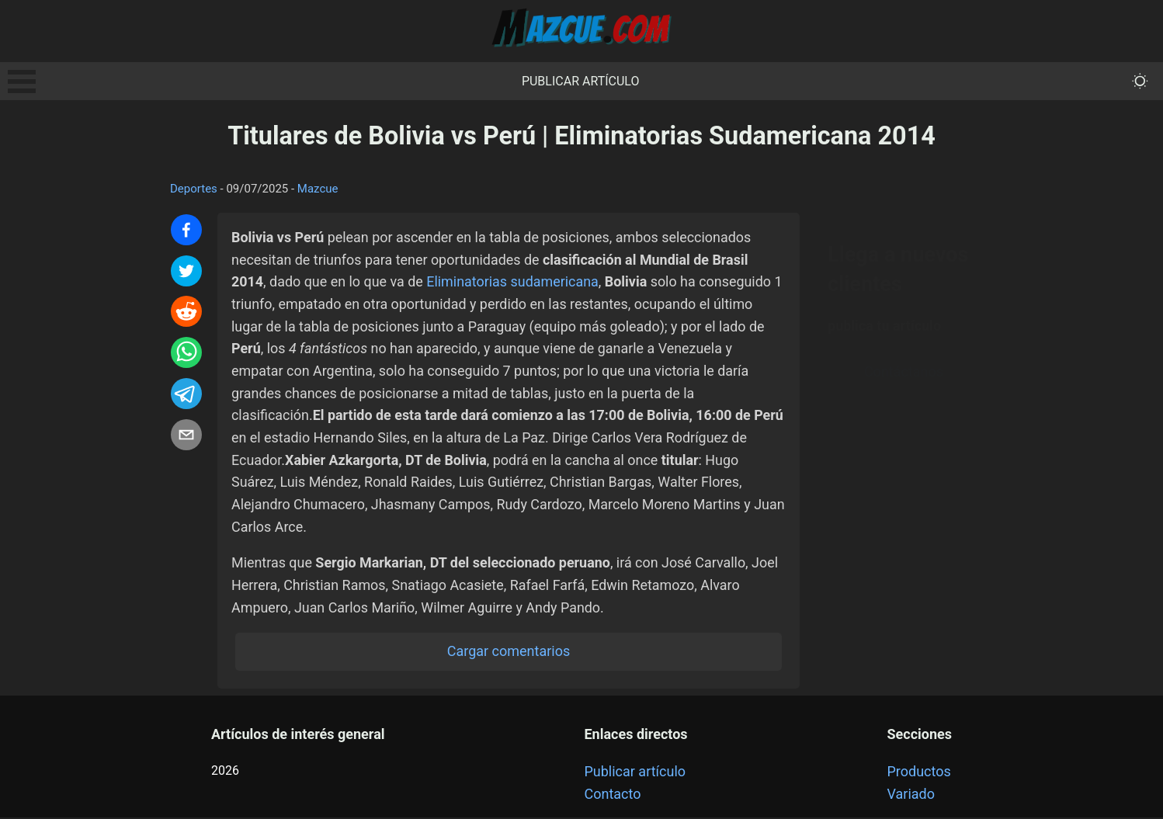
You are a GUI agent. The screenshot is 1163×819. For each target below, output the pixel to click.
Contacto (612, 795)
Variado (911, 795)
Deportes (193, 189)
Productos (919, 773)
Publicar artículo (581, 81)
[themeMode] (1140, 81)
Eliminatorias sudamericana (514, 281)
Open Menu (22, 81)
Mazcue (317, 189)
